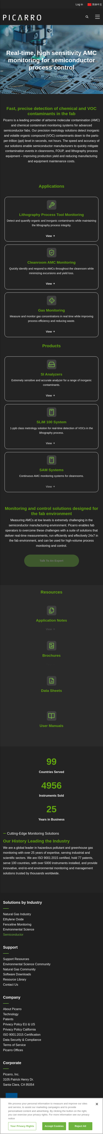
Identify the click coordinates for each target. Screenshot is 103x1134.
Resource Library (14, 979)
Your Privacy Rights (22, 1126)
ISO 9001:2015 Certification (22, 1034)
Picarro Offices (13, 1050)
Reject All (80, 1126)
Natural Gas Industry (17, 914)
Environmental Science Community (26, 964)
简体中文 (95, 4)
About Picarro (12, 1009)
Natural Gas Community (19, 969)
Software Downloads (17, 974)
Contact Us (10, 984)
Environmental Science (18, 929)
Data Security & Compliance (22, 1039)
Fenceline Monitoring (17, 924)
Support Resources (16, 959)
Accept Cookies (54, 1126)
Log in (79, 4)
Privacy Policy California (19, 1029)
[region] (51, 1116)
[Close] (97, 1104)
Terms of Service (14, 1045)
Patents (8, 1019)
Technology (10, 1014)
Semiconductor (13, 934)
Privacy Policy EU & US (19, 1024)
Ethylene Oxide (13, 919)
